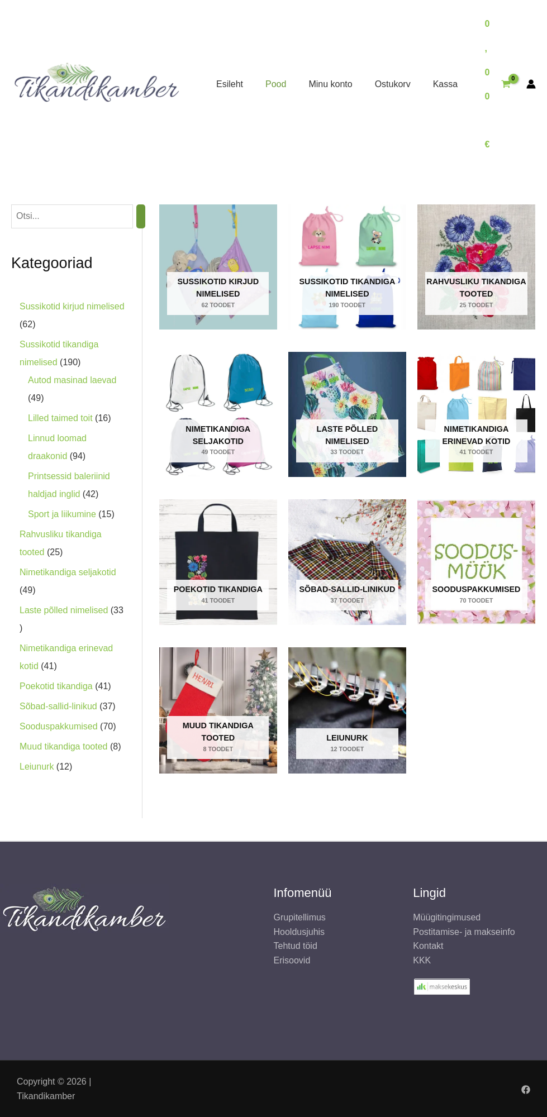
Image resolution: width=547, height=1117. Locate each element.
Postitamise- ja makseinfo (464, 932)
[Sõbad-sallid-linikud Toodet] (347, 562)
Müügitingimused (447, 917)
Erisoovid (292, 960)
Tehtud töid (295, 946)
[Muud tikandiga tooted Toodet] (218, 710)
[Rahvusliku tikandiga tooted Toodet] (476, 267)
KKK (422, 960)
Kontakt (428, 946)
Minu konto (330, 84)
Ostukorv (393, 84)
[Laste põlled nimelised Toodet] (347, 414)
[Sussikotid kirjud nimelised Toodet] (218, 267)
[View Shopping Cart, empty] (497, 84)
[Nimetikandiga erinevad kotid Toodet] (476, 414)
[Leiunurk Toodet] (347, 710)
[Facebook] (525, 1089)
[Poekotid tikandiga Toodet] (218, 562)
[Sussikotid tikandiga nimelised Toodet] (347, 267)
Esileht (229, 84)
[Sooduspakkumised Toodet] (476, 562)
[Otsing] (140, 216)
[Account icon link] (531, 84)
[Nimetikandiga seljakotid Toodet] (218, 414)
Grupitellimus (300, 917)
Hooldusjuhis (299, 932)
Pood (275, 84)
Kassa (445, 84)
